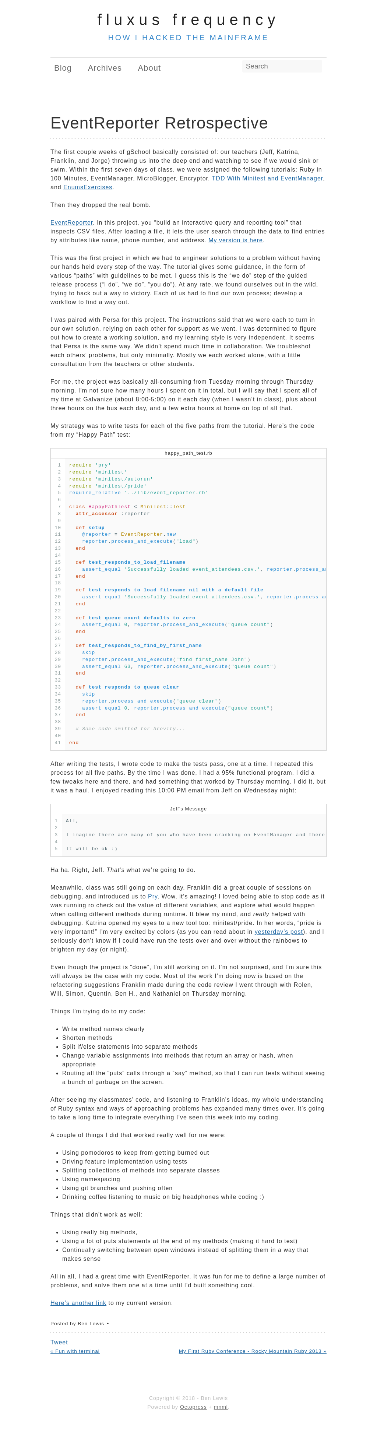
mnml (221, 1407)
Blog (63, 68)
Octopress (193, 1407)
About (149, 68)
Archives (105, 68)
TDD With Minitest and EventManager (267, 178)
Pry (153, 896)
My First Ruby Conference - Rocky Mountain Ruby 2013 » (253, 1351)
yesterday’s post (279, 932)
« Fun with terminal (75, 1351)
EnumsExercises (87, 187)
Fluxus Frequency (189, 19)
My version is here (235, 240)
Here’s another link (78, 1303)
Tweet (59, 1342)
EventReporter (71, 222)
